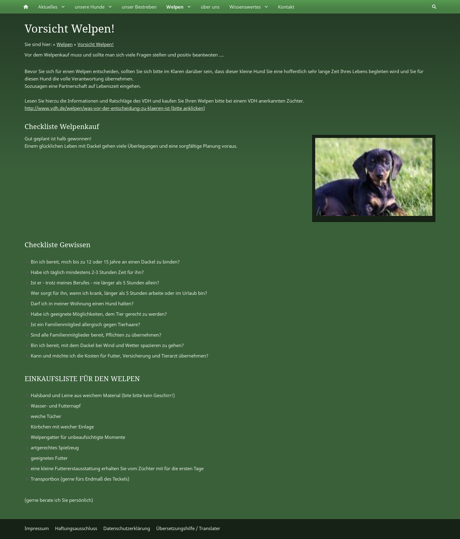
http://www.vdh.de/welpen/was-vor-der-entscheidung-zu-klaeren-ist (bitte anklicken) (115, 108)
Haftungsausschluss (76, 528)
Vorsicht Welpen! (95, 44)
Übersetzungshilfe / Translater (188, 528)
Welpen (65, 44)
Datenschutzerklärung (126, 528)
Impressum (37, 528)
